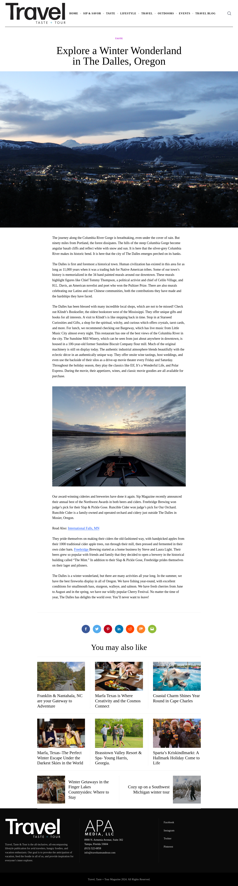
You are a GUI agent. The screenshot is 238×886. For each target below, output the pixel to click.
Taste (110, 13)
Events (184, 13)
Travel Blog (205, 13)
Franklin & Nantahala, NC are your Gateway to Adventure (60, 700)
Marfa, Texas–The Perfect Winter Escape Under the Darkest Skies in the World (60, 757)
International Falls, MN (83, 528)
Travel (147, 13)
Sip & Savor (92, 13)
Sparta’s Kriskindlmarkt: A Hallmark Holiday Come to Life (176, 757)
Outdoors (166, 13)
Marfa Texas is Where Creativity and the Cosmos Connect (118, 700)
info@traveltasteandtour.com (99, 852)
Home (73, 13)
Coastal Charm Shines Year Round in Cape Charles (176, 698)
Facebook (169, 822)
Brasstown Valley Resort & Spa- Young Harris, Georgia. (118, 757)
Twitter (167, 838)
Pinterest (168, 846)
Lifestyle (128, 13)
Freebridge (81, 549)
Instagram (169, 830)
